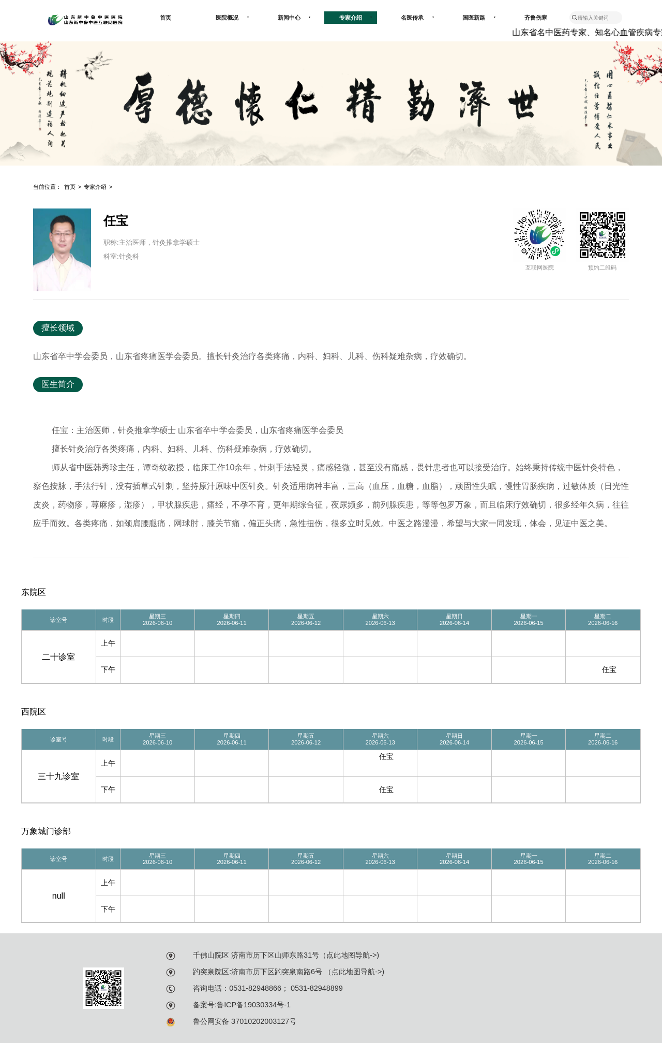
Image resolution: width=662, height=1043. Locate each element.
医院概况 (232, 17)
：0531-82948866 (251, 988)
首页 (165, 17)
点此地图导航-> (351, 955)
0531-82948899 (316, 988)
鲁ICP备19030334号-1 (254, 1005)
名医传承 (417, 17)
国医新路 (478, 17)
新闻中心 (294, 17)
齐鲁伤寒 (535, 17)
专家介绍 (355, 17)
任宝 (609, 669)
